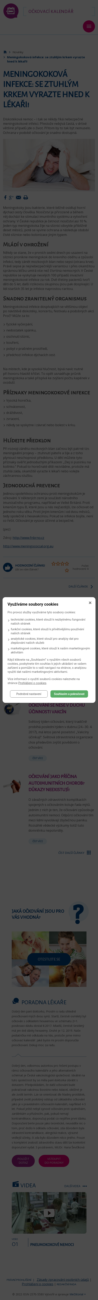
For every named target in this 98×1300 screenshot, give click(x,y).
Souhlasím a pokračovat (69, 694)
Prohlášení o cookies (32, 683)
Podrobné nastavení (28, 694)
